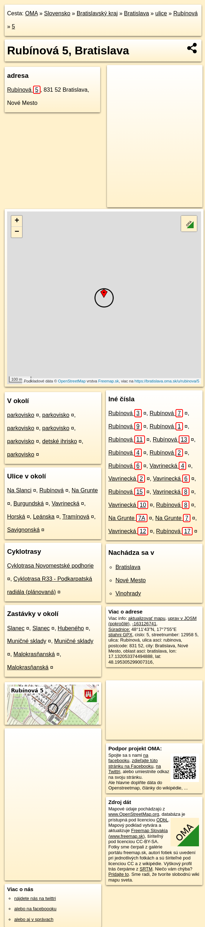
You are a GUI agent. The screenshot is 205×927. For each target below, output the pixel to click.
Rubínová (185, 13)
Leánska (44, 517)
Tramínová (75, 517)
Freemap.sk (108, 381)
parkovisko (20, 415)
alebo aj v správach (33, 919)
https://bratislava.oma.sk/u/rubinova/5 (167, 381)
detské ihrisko (59, 441)
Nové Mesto (130, 580)
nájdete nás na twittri (35, 898)
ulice (161, 13)
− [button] (17, 232)
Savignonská (23, 530)
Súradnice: (119, 629)
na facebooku (128, 757)
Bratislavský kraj (97, 13)
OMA (31, 13)
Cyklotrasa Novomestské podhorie (50, 566)
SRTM (146, 869)
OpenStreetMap (72, 381)
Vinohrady (128, 593)
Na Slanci (19, 490)
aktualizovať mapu (146, 618)
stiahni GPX (120, 634)
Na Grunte (84, 490)
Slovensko (57, 13)
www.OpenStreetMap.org (133, 814)
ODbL (162, 819)
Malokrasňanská (34, 654)
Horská (16, 517)
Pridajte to (118, 874)
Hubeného (71, 628)
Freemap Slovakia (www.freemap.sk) (138, 833)
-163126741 (144, 623)
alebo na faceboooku (35, 908)
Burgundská (29, 503)
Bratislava (136, 13)
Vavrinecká (65, 503)
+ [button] (17, 221)
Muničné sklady (26, 641)
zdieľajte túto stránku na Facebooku (133, 763)
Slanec (16, 628)
